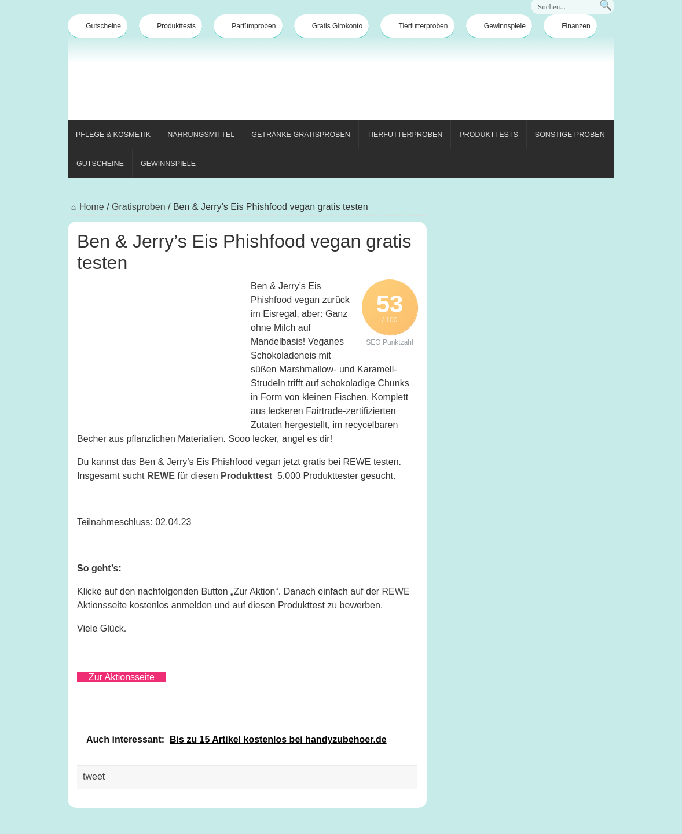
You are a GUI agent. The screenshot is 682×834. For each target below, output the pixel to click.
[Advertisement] (403, 80)
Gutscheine (97, 26)
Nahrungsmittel (200, 135)
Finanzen (570, 26)
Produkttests (170, 26)
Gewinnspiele (499, 26)
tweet (94, 776)
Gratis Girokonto (331, 26)
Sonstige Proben (570, 135)
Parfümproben (248, 26)
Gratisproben (139, 207)
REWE (161, 476)
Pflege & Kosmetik (113, 135)
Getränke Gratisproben (300, 135)
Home (86, 207)
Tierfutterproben (417, 26)
